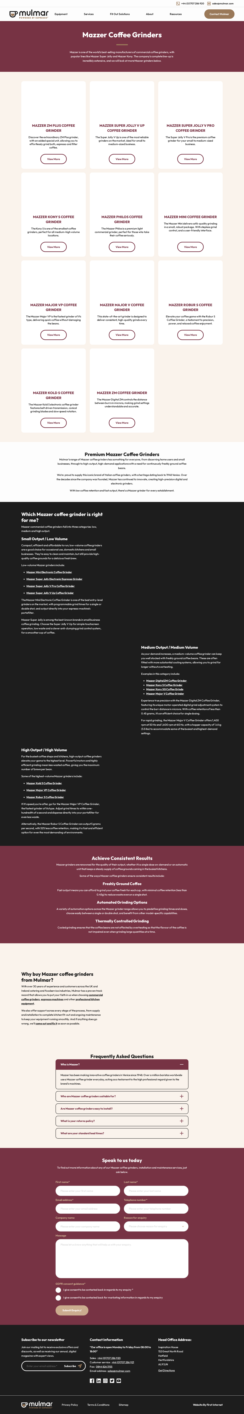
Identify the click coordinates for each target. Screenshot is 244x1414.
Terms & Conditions (98, 1404)
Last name (131, 1182)
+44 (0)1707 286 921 (123, 1362)
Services (89, 14)
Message (61, 1235)
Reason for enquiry (135, 1217)
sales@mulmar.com (220, 3)
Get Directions (166, 1370)
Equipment (61, 14)
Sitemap (123, 1404)
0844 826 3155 (104, 1366)
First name (63, 1182)
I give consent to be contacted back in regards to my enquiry (98, 1289)
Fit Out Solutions (120, 14)
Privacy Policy (70, 1404)
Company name (65, 1217)
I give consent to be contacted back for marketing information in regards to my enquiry (113, 1297)
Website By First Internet (208, 1404)
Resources (176, 14)
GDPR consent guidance (70, 1283)
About (149, 14)
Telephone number (135, 1200)
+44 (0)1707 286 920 (190, 3)
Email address (64, 1200)
